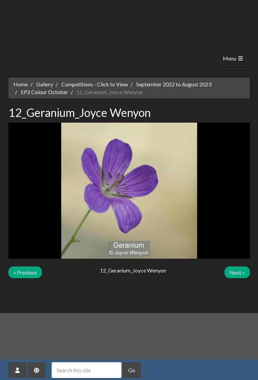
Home (20, 84)
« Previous (25, 272)
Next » (237, 272)
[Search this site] (86, 370)
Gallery (44, 84)
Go (131, 370)
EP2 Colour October (44, 92)
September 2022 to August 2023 (173, 84)
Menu (233, 58)
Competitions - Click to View (94, 84)
